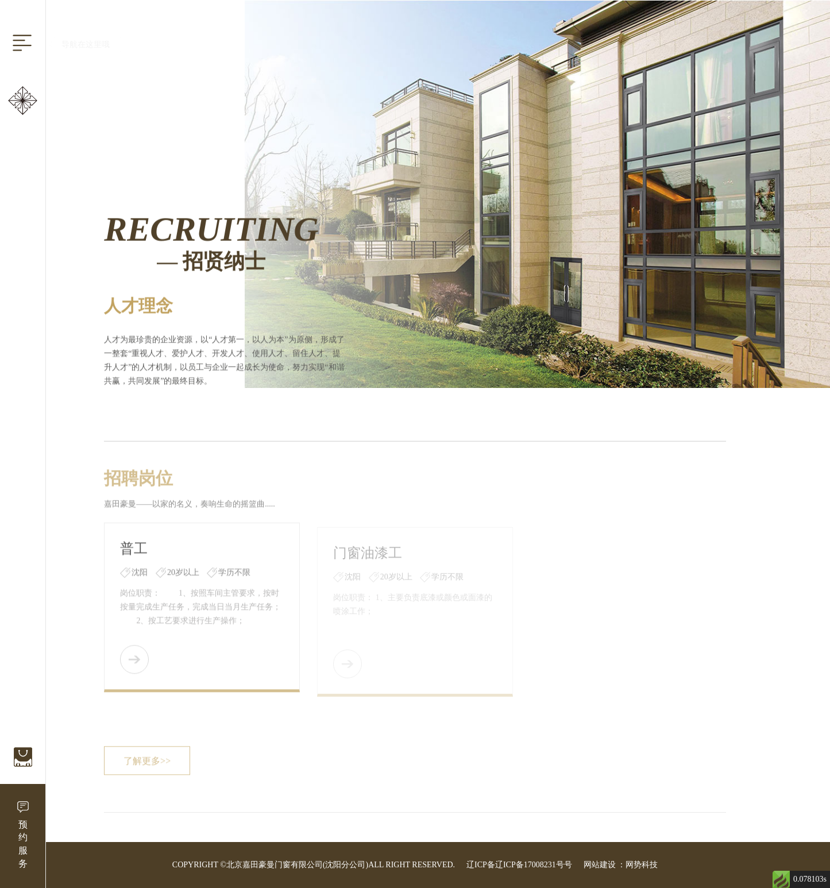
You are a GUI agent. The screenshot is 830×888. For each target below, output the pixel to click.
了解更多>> (147, 763)
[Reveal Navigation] (22, 42)
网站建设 (600, 864)
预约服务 (23, 844)
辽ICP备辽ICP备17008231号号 (519, 864)
